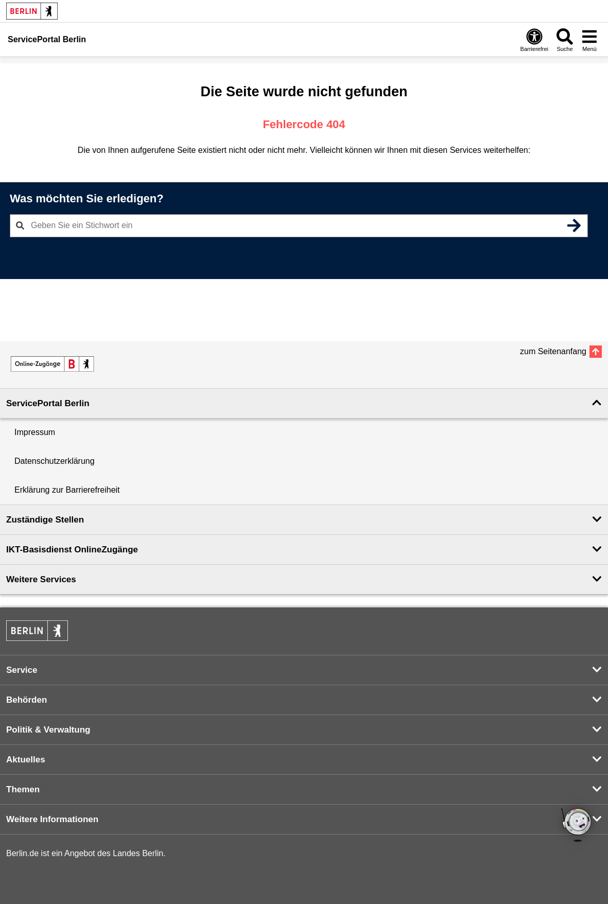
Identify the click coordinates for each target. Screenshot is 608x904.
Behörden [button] (26, 700)
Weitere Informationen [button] (52, 819)
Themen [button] (23, 789)
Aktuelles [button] (25, 759)
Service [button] (22, 670)
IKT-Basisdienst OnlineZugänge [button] (72, 549)
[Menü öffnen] (589, 39)
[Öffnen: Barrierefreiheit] (534, 39)
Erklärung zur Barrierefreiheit (67, 489)
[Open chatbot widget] (577, 826)
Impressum (34, 432)
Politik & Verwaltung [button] (48, 730)
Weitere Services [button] (41, 579)
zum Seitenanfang (553, 351)
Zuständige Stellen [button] (45, 520)
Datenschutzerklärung (54, 461)
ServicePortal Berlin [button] (48, 403)
